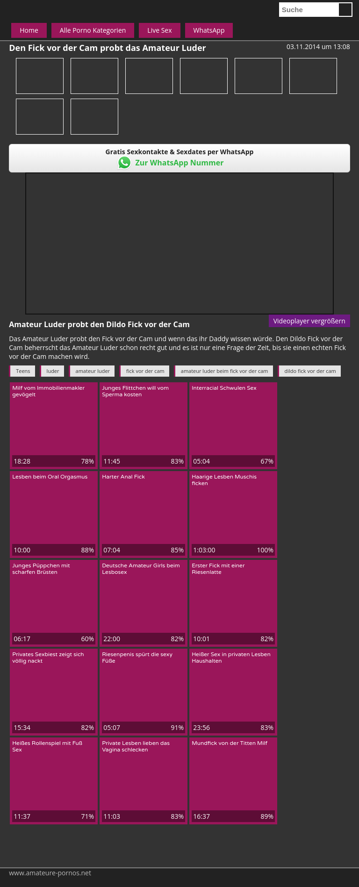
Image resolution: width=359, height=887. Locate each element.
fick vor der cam (145, 370)
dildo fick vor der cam (310, 370)
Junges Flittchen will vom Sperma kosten (135, 391)
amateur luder (93, 370)
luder (53, 370)
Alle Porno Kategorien (93, 30)
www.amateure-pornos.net (50, 872)
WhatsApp (209, 30)
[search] (308, 9)
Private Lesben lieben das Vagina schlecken (136, 746)
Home (29, 30)
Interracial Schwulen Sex (224, 388)
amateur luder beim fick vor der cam (224, 370)
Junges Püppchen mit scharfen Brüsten (41, 568)
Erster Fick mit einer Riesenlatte (218, 568)
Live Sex (159, 30)
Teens (23, 370)
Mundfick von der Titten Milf (229, 743)
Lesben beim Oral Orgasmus (49, 476)
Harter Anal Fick (123, 476)
